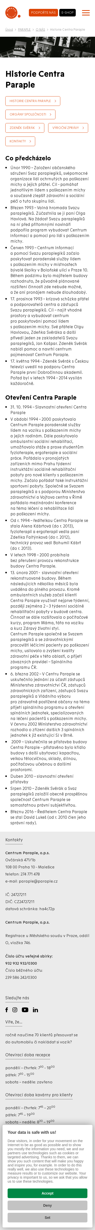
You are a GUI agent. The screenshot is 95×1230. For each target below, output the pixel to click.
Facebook (6, 1009)
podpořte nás (43, 12)
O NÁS (40, 29)
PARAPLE (24, 29)
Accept (47, 1193)
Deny (47, 1205)
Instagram (14, 1009)
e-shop (67, 12)
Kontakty (18, 141)
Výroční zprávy (65, 128)
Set (47, 1218)
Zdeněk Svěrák (22, 128)
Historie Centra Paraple (30, 101)
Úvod (9, 29)
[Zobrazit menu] (86, 12)
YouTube (25, 1009)
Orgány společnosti (28, 114)
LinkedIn (35, 1009)
